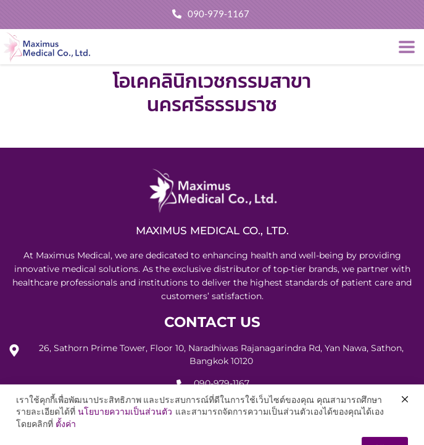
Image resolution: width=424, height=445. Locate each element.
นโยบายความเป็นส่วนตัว (125, 431)
